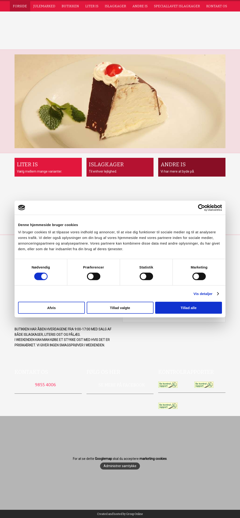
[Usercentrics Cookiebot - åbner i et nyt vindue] (201, 207)
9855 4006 (45, 384)
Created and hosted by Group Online (120, 514)
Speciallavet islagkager (177, 6)
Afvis (51, 308)
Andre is (140, 6)
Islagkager (115, 6)
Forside (20, 6)
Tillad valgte (120, 308)
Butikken (70, 6)
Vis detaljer (203, 293)
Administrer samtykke (120, 466)
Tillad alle (188, 308)
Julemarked (44, 6)
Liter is (91, 6)
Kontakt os (216, 6)
